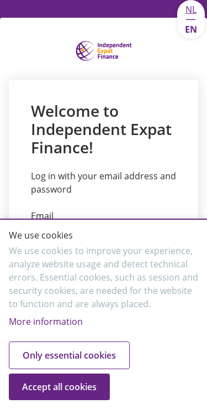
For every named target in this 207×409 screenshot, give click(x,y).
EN (191, 29)
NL (191, 9)
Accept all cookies (59, 387)
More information (46, 321)
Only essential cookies (69, 355)
